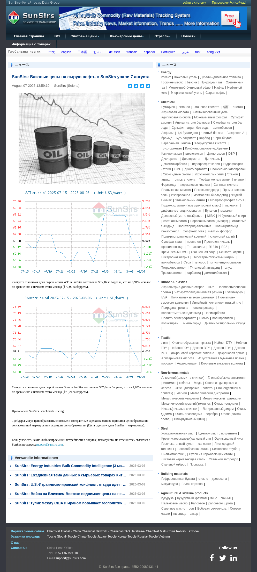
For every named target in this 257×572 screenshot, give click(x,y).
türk (196, 52)
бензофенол (170, 231)
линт (164, 343)
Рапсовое (198, 503)
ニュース (169, 65)
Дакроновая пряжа (231, 353)
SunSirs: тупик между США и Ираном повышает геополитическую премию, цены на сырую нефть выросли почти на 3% (123, 503)
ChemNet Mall (155, 531)
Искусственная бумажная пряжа (221, 358)
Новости (189, 36)
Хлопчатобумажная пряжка (191, 343)
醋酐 (226, 107)
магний (182, 393)
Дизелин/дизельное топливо (220, 77)
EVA (164, 297)
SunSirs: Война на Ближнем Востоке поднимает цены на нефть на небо (79, 494)
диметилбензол (216, 273)
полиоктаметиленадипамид (181, 313)
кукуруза (167, 498)
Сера (188, 262)
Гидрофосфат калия (205, 164)
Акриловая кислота (175, 112)
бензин (192, 82)
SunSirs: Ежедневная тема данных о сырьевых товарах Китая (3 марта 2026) (84, 475)
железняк (204, 444)
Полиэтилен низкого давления (193, 297)
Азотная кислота (175, 221)
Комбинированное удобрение (206, 148)
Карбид (204, 138)
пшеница (179, 514)
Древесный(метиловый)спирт (182, 216)
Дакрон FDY (222, 348)
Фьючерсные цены (127, 36)
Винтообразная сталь (192, 449)
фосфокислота (193, 231)
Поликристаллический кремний (183, 236)
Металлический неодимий (180, 398)
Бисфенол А (236, 133)
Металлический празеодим (221, 398)
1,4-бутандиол (187, 133)
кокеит (166, 77)
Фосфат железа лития (215, 179)
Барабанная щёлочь (176, 143)
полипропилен (222, 318)
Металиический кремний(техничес (186, 403)
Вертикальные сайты (27, 531)
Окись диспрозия (187, 388)
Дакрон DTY (201, 348)
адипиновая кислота (176, 117)
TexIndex (193, 531)
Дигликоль (212, 159)
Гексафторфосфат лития (226, 200)
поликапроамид (203, 308)
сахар (194, 514)
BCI (57, 36)
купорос (200, 262)
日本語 (81, 52)
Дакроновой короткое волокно (192, 353)
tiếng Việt (212, 52)
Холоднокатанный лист (178, 433)
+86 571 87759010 (65, 553)
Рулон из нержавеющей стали (211, 454)
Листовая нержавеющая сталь (183, 459)
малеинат (232, 205)
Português (167, 52)
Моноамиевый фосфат (210, 117)
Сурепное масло (173, 508)
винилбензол (170, 262)
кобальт (184, 383)
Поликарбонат (215, 313)
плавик (239, 179)
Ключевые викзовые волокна (222, 363)
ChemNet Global (58, 531)
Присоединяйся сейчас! (229, 2)
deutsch (114, 52)
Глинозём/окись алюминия (227, 378)
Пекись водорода (206, 190)
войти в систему (194, 2)
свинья (225, 498)
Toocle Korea (117, 536)
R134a (213, 247)
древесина (219, 479)
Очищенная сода (203, 252)
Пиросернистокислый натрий (214, 257)
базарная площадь (25, 536)
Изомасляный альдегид (211, 195)
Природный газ (211, 82)
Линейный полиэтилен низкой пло (216, 302)
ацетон (238, 107)
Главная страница (29, 36)
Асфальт (167, 133)
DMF (177, 169)
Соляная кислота (226, 185)
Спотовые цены (85, 36)
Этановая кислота (206, 107)
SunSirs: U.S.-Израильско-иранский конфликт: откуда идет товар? (74, 484)
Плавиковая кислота (176, 190)
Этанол (232, 174)
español (148, 52)
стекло (203, 479)
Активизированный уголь (211, 112)
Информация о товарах (31, 44)
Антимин (169, 383)
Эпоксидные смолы (177, 174)
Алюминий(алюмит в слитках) (182, 378)
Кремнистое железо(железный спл (186, 438)
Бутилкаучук (234, 292)
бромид (166, 138)
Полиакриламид (226, 226)
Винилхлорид (191, 323)
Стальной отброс (173, 464)
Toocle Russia (137, 536)
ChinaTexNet (176, 531)
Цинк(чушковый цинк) (189, 419)
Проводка (196, 464)
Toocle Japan (96, 536)
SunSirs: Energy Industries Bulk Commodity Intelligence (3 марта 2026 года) (81, 466)
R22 (224, 247)
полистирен (169, 323)
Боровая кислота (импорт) (209, 221)
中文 (51, 52)
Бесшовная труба (224, 449)
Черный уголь (223, 138)
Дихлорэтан (169, 159)
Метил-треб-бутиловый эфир (189, 87)
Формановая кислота (195, 185)
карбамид (194, 273)
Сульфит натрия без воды (190, 128)
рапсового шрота (220, 503)
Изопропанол (180, 195)
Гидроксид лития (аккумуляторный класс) (191, 205)
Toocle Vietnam (159, 536)
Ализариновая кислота (177, 358)
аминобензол (222, 128)
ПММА (204, 318)
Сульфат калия (172, 242)
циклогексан (194, 153)
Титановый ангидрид (205, 267)
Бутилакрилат (186, 138)
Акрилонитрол (187, 363)
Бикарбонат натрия (175, 257)
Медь (198, 383)
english (65, 52)
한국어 (97, 52)
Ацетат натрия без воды (192, 122)
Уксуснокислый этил (209, 174)
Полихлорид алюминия (194, 226)
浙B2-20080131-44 (145, 567)
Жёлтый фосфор (220, 231)
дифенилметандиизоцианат (181, 210)
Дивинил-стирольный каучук (225, 323)
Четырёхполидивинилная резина (198, 292)
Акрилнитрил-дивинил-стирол (182, 287)
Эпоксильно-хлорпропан (228, 169)
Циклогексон (216, 153)
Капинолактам (171, 153)
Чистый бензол (212, 133)
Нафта (219, 87)
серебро (212, 414)
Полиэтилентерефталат (178, 318)
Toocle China (77, 536)
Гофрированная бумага (178, 479)
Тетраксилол (196, 247)
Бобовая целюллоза (211, 508)
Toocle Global (56, 536)
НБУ (211, 287)
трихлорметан (171, 148)
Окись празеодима (188, 414)
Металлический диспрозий (209, 393)
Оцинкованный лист (229, 438)
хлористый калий (222, 236)
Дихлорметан (191, 159)
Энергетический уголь (186, 93)
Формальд (168, 185)
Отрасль (162, 36)
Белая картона (192, 484)
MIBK (211, 216)
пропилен (194, 242)
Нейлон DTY (223, 343)
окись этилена (185, 179)
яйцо (213, 498)
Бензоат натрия (230, 252)
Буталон (211, 210)
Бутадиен (168, 107)
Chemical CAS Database (127, 531)
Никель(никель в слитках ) (180, 409)
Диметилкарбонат (174, 164)
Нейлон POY (180, 348)
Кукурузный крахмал (192, 498)
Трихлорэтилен (172, 273)
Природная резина (174, 308)
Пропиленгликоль (217, 242)
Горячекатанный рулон (177, 444)
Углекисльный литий (190, 200)
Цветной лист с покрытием (217, 433)
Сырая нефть (215, 93)
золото (207, 388)
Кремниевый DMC (174, 252)
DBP (231, 153)
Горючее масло (172, 82)
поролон (167, 363)
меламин (227, 210)
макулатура (169, 484)
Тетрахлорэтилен (173, 267)
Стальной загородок (223, 459)
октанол (184, 107)
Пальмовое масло (174, 503)
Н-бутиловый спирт (232, 216)
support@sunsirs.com (49, 444)
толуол (228, 267)
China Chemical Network (90, 531)
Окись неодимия (226, 403)
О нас (15, 543)
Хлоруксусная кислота (210, 143)
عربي (184, 52)
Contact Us (19, 548)
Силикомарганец (173, 454)
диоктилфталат (196, 169)
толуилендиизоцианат (225, 262)
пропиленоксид (172, 247)
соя (191, 508)
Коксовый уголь (185, 77)
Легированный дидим (218, 409)
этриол (166, 179)
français (131, 52)
